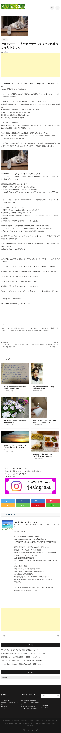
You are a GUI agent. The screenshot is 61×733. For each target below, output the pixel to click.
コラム (4, 39)
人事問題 (12, 330)
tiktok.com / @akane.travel (28, 706)
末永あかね (7, 52)
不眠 (57, 328)
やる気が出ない (45, 328)
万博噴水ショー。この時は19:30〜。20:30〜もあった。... (20, 657)
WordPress (30, 725)
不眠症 (3, 330)
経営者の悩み (46, 330)
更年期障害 (35, 330)
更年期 (29, 330)
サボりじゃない (6, 328)
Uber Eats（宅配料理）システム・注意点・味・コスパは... (43, 455)
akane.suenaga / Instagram (28, 700)
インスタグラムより (6, 700)
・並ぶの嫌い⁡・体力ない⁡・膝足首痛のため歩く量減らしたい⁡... (21, 664)
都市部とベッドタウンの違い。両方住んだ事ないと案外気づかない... (15, 447)
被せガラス (4, 706)
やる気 (30, 328)
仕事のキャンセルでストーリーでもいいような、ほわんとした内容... (24, 653)
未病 (40, 330)
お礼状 (3, 708)
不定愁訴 (52, 328)
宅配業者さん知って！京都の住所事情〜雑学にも (15, 421)
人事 (7, 330)
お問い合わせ (44, 705)
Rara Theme (45, 723)
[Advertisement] (30, 65)
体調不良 (24, 330)
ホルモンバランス (22, 328)
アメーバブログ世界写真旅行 (28, 708)
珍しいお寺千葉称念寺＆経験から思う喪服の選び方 (44, 388)
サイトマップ (44, 708)
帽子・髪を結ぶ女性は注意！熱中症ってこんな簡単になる (44, 421)
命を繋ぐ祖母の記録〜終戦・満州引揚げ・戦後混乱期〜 (15, 388)
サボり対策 (14, 328)
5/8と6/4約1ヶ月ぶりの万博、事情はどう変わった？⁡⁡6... (19, 650)
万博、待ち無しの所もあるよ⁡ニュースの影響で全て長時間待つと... (23, 660)
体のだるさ (18, 330)
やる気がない (36, 328)
